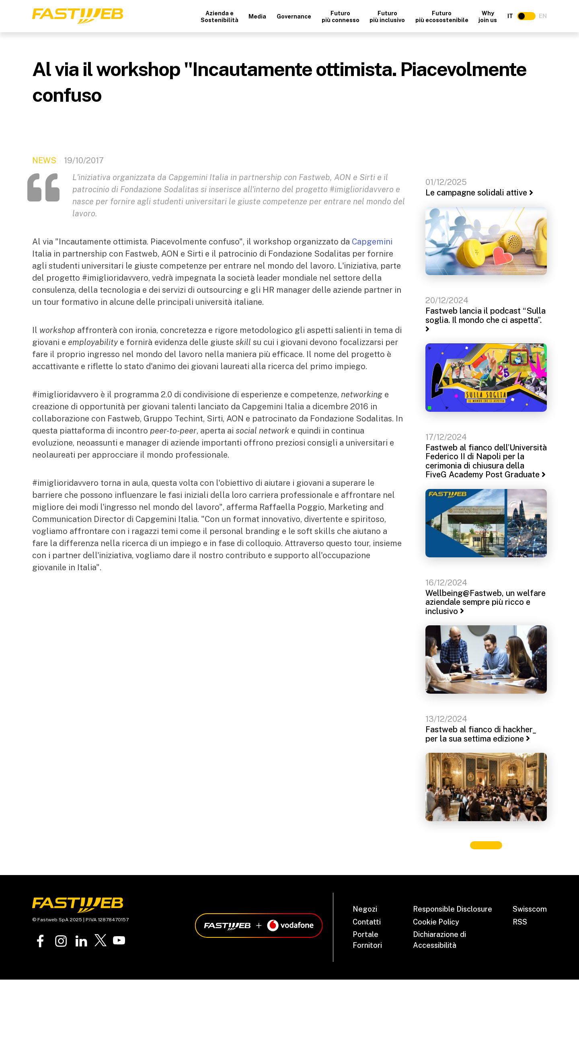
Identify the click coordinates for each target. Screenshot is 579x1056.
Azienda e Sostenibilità (219, 16)
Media (257, 16)
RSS (520, 922)
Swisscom (530, 909)
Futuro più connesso (340, 16)
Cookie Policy (436, 922)
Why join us (487, 16)
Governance (294, 16)
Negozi (365, 909)
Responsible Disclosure (452, 909)
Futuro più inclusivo (387, 16)
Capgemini (372, 242)
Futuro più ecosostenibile (441, 16)
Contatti (367, 922)
